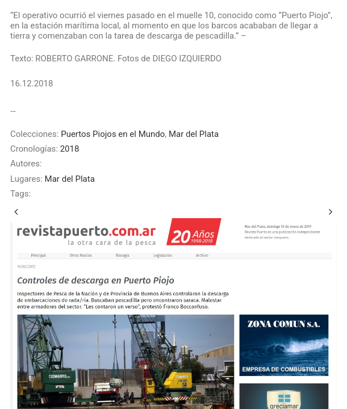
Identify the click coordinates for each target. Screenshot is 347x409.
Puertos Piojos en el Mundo (113, 134)
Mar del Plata (194, 134)
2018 (70, 149)
